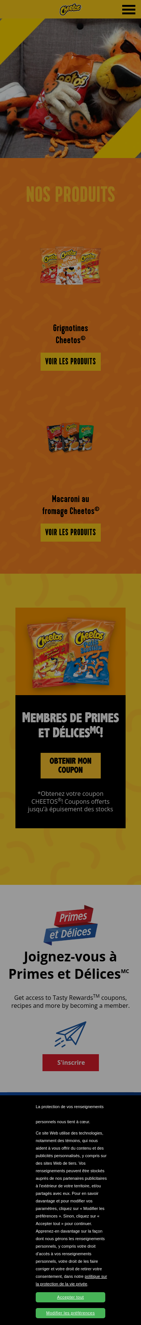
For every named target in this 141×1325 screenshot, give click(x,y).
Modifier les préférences (70, 1313)
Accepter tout (70, 1297)
